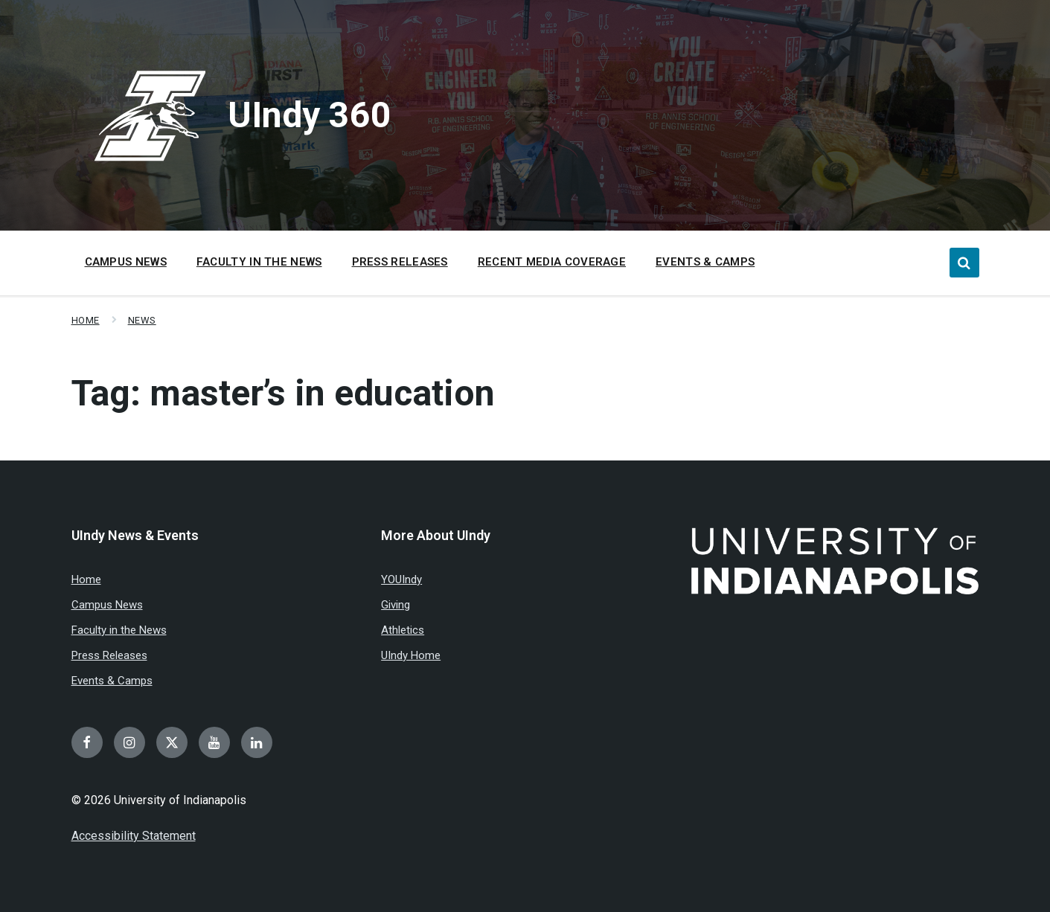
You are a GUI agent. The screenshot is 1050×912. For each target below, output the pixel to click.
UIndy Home (411, 655)
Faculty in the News (119, 630)
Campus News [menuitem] (126, 262)
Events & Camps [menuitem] (705, 262)
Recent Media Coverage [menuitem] (552, 262)
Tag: (283, 393)
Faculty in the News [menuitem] (259, 262)
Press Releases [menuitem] (400, 262)
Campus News (107, 604)
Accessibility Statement (133, 836)
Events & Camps (112, 680)
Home (85, 320)
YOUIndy (401, 579)
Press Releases (109, 655)
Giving (395, 604)
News (142, 320)
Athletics (402, 630)
